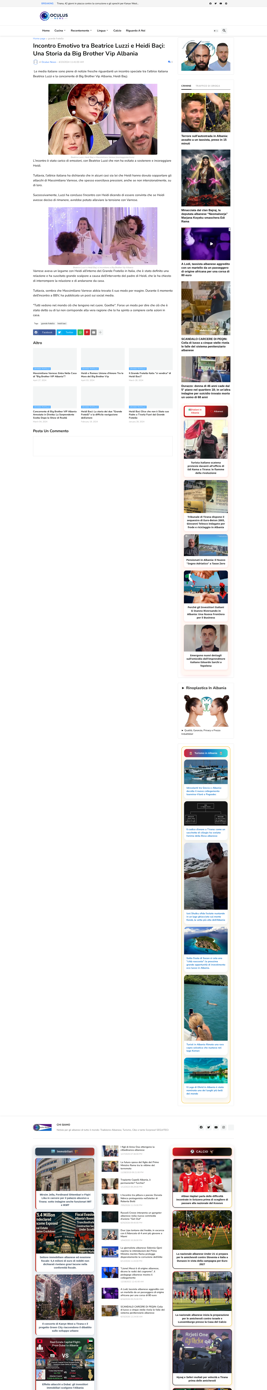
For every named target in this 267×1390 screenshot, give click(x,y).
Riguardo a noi (135, 30)
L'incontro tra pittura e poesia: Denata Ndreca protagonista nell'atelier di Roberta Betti (141, 1198)
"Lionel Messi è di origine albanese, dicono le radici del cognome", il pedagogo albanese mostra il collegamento (140, 1273)
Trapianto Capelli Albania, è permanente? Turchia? (136, 1181)
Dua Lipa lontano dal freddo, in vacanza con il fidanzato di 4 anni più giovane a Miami (142, 1233)
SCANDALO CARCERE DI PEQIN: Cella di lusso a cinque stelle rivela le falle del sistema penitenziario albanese (143, 1309)
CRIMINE (186, 85)
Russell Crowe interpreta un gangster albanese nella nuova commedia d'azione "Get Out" (141, 1216)
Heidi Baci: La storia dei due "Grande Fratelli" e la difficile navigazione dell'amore (101, 414)
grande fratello (56, 38)
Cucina (58, 30)
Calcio (117, 30)
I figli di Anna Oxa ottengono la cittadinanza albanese (138, 1148)
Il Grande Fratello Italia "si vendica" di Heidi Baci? (150, 375)
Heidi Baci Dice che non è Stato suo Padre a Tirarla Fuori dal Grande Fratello (149, 414)
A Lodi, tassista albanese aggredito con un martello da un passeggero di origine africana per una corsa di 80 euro (142, 1292)
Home (46, 30)
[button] (216, 30)
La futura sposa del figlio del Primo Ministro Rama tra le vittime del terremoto (140, 1165)
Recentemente (80, 30)
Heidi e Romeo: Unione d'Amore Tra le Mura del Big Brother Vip (102, 375)
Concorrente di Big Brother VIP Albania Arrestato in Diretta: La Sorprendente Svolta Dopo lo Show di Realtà (55, 414)
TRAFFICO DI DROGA (208, 85)
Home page (39, 38)
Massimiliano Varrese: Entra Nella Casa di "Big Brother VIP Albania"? (55, 375)
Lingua (101, 30)
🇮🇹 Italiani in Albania (195, 411)
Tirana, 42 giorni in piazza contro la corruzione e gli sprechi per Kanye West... (98, 3)
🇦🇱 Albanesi (216, 411)
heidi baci (62, 323)
